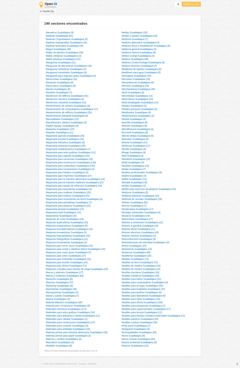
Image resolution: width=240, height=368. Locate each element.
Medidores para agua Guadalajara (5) (141, 72)
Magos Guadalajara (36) (58, 49)
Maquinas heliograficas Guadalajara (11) (67, 239)
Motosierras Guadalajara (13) (137, 249)
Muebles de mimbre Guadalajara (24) (141, 269)
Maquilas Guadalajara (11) (59, 132)
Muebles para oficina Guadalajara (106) (142, 302)
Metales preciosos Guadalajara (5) (139, 109)
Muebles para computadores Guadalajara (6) (145, 282)
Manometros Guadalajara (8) (61, 85)
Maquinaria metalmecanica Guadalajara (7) (68, 149)
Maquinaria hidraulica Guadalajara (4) (65, 142)
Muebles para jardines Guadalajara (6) (142, 292)
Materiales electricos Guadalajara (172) (66, 309)
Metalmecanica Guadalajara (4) (138, 115)
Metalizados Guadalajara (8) (136, 112)
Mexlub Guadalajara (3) (134, 119)
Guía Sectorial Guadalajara (66, 351)
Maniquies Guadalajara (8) (59, 82)
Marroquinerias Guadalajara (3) (62, 292)
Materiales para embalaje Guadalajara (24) (68, 329)
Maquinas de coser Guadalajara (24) (65, 219)
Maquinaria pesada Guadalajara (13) (65, 209)
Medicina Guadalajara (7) (135, 39)
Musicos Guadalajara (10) (135, 345)
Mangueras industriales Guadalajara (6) (66, 72)
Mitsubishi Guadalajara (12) (136, 159)
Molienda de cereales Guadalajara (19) (142, 199)
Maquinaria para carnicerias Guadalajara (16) (69, 159)
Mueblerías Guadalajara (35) (136, 255)
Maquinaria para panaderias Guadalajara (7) (69, 202)
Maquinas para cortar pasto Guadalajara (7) (68, 252)
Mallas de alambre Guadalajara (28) (64, 52)
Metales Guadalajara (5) (134, 105)
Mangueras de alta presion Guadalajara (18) (69, 65)
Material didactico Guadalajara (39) (64, 302)
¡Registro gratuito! (191, 4)
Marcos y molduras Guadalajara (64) (65, 275)
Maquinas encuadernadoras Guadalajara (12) (69, 229)
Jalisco (47, 351)
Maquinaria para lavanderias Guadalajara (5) (69, 189)
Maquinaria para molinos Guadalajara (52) (68, 195)
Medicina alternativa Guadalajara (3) (140, 42)
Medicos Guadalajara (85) (135, 59)
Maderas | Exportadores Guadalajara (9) (67, 39)
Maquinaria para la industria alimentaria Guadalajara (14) (75, 179)
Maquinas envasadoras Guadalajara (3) (66, 232)
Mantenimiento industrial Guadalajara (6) (67, 115)
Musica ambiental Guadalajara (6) (139, 342)
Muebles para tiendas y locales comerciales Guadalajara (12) (153, 315)
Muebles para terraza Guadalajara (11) (142, 312)
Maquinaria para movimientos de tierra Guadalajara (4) (74, 199)
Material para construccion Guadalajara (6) (68, 305)
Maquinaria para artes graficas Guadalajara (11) (71, 152)
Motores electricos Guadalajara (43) (140, 232)
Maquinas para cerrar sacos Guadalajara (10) (69, 245)
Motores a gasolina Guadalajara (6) (140, 225)
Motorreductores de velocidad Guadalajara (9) (145, 242)
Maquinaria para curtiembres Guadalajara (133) (70, 165)
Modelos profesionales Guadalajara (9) (142, 172)
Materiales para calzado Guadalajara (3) (67, 319)
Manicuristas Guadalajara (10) (61, 79)
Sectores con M (89, 351)
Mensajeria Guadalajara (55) (136, 75)
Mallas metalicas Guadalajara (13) (63, 55)
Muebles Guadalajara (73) (135, 259)
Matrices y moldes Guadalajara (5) (64, 339)
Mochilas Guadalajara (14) (135, 165)
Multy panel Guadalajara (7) (136, 325)
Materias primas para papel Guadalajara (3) (68, 335)
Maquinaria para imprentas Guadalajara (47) (69, 175)
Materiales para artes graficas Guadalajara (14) (70, 312)
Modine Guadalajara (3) (134, 175)
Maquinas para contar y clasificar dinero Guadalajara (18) (75, 249)
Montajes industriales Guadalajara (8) (141, 212)
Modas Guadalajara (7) (134, 169)
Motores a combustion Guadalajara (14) (142, 222)
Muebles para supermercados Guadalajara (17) (146, 309)
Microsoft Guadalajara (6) (135, 132)
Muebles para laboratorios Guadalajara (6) (144, 295)
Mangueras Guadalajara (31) (61, 62)
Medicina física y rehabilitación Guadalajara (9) (146, 45)
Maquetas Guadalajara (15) (60, 129)
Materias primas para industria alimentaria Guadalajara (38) (77, 332)
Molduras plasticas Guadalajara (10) (140, 195)
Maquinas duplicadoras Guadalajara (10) (67, 222)
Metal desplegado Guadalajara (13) (140, 102)
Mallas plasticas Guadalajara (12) (63, 59)
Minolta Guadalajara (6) (134, 149)
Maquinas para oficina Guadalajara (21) (66, 265)
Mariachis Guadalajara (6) (59, 279)
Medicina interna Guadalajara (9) (139, 52)
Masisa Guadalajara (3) (58, 299)
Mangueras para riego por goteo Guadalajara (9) (71, 75)
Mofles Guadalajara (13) (134, 179)
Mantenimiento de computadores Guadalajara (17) (72, 109)
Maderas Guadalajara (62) (59, 35)
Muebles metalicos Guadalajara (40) (140, 275)
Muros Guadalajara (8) (133, 335)
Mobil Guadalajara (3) (133, 162)
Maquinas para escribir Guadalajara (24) (67, 262)
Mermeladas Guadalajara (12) (137, 95)
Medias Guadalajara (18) (134, 32)
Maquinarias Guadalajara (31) (61, 215)
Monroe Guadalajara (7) (134, 205)
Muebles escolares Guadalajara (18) (140, 272)
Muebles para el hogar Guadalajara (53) (142, 285)
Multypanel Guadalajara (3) (136, 329)
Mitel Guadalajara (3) (133, 155)
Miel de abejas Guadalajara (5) (138, 135)
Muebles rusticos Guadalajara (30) (139, 322)
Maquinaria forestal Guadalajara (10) (65, 139)
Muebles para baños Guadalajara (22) (141, 279)
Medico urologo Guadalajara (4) (138, 55)
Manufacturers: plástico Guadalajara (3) (66, 122)
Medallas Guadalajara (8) (59, 345)
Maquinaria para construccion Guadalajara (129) (71, 162)
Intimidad (92, 364)
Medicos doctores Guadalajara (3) (139, 65)
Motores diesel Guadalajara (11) (138, 229)
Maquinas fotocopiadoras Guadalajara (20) (68, 235)
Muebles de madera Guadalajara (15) (141, 265)
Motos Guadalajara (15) (134, 245)
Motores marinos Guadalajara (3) (139, 235)
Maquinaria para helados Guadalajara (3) (67, 172)
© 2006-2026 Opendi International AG (59, 364)
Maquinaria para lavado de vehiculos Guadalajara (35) (74, 185)
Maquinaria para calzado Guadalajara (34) (68, 155)
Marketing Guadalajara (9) (59, 285)
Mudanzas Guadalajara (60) (136, 252)
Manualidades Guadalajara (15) (62, 119)
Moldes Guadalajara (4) (134, 185)
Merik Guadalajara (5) (133, 92)
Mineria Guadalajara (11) (135, 142)
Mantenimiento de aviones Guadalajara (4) (68, 105)
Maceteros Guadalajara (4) (60, 32)
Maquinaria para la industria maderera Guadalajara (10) (75, 182)
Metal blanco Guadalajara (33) (137, 99)
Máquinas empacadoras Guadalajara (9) (67, 225)
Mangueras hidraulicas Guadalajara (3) (66, 69)
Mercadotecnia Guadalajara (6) (138, 82)
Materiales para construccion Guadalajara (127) (70, 322)
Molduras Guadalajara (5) (135, 192)
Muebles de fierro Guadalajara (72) (140, 262)
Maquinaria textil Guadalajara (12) (63, 212)
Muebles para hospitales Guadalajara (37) (143, 289)
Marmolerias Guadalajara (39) (61, 289)
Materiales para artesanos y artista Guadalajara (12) (73, 315)
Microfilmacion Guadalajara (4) (138, 129)
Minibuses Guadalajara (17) (136, 145)
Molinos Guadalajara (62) (135, 202)
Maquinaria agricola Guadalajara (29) (65, 135)
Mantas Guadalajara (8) (58, 89)
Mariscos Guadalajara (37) (59, 282)
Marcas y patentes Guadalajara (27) (64, 272)
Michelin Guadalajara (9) (134, 125)
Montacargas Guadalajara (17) (137, 209)
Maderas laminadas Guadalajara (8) (64, 45)
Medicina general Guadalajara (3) (139, 49)
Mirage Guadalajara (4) (134, 152)
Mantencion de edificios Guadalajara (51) (67, 95)
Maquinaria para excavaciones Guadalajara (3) (70, 169)
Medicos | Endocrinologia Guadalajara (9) (143, 62)
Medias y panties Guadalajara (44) (139, 35)
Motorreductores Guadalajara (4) (139, 239)
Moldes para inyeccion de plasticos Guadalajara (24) (149, 189)
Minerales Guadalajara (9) (135, 139)
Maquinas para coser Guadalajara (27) (66, 255)
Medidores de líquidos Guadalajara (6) (141, 69)
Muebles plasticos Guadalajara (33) (140, 319)
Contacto (82, 364)
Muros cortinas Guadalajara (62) (138, 339)
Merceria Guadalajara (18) (135, 85)
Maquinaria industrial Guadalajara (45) (66, 145)
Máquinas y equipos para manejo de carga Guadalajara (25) (77, 269)
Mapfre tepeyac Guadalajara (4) (62, 125)
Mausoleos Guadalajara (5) (60, 342)
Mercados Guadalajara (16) (136, 79)
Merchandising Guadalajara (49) (138, 89)
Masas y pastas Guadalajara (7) (62, 295)
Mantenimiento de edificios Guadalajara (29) (69, 112)
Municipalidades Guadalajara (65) (139, 332)
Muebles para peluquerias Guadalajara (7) (143, 305)
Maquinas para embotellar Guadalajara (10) (68, 259)
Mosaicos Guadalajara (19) (136, 215)
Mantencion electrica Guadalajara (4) (65, 99)
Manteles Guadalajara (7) (59, 92)
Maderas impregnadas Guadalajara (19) (66, 42)
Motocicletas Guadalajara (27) (137, 219)
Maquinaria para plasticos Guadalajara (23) (68, 205)
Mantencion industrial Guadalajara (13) (66, 102)
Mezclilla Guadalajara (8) (135, 122)
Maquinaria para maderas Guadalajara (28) (68, 192)
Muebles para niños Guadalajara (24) (141, 299)
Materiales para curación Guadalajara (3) (67, 325)
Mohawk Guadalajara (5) (134, 182)
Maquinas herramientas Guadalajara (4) (66, 242)
